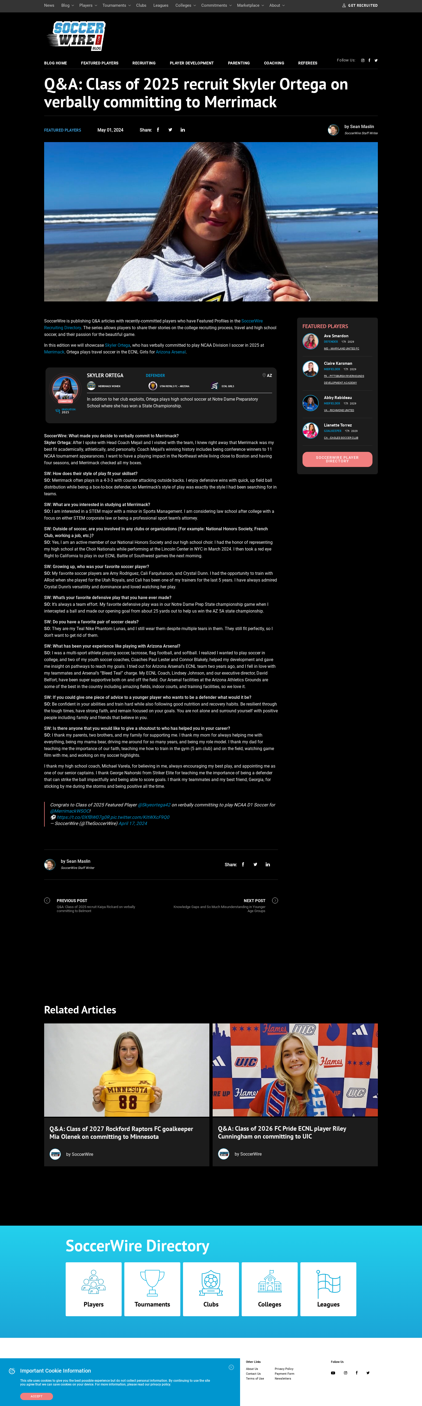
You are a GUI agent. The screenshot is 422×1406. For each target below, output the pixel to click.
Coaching (274, 63)
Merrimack (54, 352)
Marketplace (248, 5)
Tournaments (114, 5)
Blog (65, 5)
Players (86, 5)
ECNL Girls (228, 386)
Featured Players (99, 63)
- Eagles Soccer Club (343, 437)
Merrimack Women (109, 386)
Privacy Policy (284, 1369)
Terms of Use (255, 1378)
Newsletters (283, 1378)
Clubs (141, 5)
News (49, 5)
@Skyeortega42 (154, 804)
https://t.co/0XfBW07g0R (83, 817)
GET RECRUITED (360, 5)
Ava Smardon (336, 335)
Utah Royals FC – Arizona (174, 386)
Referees (307, 63)
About (274, 5)
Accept (37, 1396)
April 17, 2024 (132, 823)
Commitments (214, 5)
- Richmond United (341, 410)
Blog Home (55, 63)
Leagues (160, 5)
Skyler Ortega (117, 345)
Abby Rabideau (338, 397)
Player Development (192, 63)
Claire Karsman (338, 363)
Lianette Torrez (338, 425)
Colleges (183, 5)
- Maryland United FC (344, 348)
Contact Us (253, 1374)
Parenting (239, 63)
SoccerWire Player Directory (337, 459)
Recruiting (144, 63)
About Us (252, 1369)
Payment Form (284, 1374)
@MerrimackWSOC (69, 811)
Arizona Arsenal (171, 352)
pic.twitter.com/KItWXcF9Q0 (139, 817)
